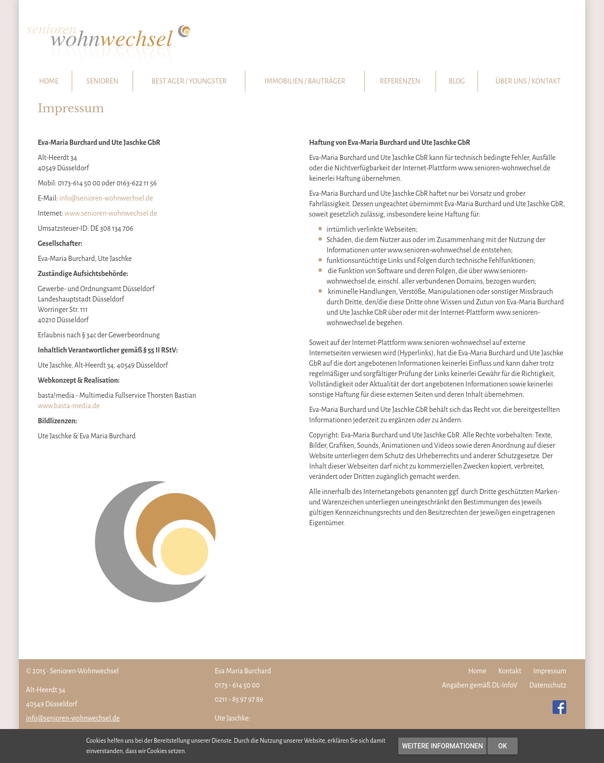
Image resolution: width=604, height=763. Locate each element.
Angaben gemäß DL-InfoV (480, 685)
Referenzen (400, 81)
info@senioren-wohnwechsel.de (106, 198)
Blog (457, 81)
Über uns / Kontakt (528, 81)
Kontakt (509, 671)
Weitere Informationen (442, 746)
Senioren (102, 81)
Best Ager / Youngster (188, 81)
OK (502, 746)
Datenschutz (548, 685)
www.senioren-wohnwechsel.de (111, 213)
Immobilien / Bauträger (304, 81)
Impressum (549, 671)
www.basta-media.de (69, 406)
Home (49, 81)
